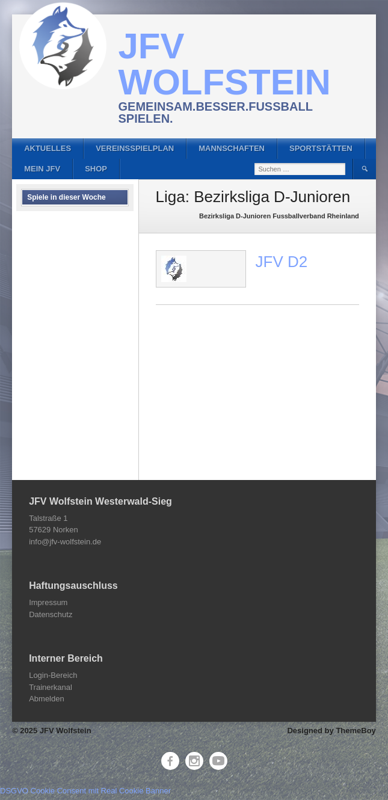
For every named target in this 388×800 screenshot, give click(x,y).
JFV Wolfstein (225, 64)
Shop (96, 168)
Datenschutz (50, 614)
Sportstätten (321, 148)
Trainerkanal (50, 687)
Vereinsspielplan (135, 148)
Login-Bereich (53, 675)
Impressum (48, 602)
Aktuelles (47, 148)
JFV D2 (282, 262)
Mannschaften (232, 148)
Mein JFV (42, 168)
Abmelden (46, 698)
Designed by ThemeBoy (331, 730)
